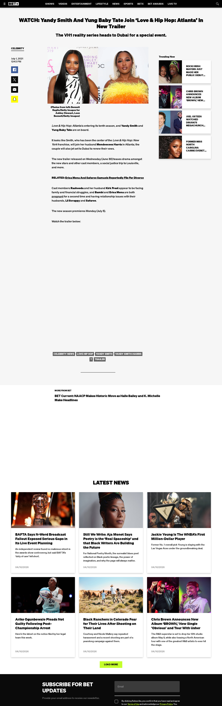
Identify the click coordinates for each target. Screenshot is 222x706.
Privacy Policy (166, 704)
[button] (14, 69)
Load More (111, 664)
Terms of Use (133, 704)
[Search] (217, 3)
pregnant (57, 196)
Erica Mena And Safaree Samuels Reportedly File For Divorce (104, 178)
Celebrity (17, 48)
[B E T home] (13, 5)
